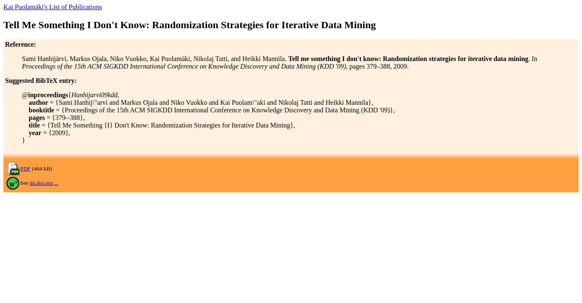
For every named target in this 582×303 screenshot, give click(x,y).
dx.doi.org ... (44, 183)
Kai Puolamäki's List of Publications (52, 7)
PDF (25, 168)
